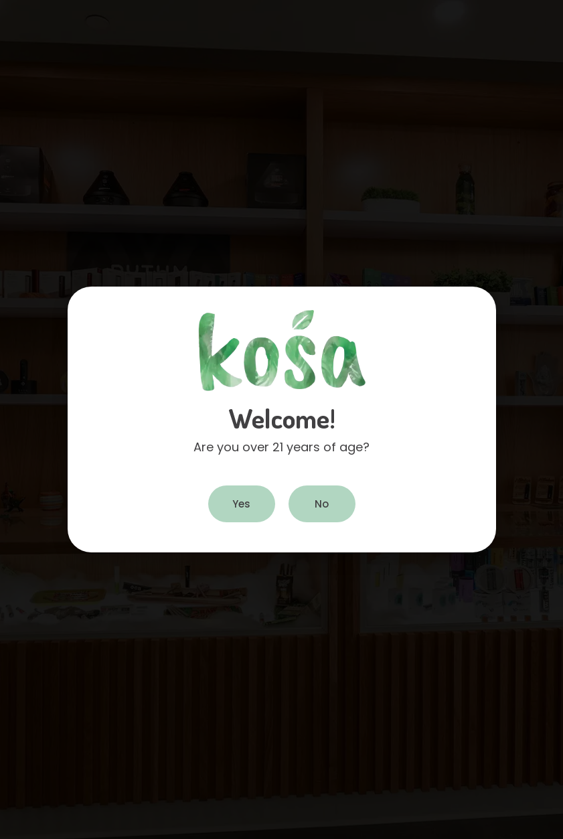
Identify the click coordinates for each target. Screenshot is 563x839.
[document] (281, 419)
